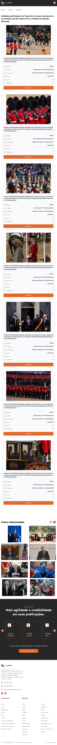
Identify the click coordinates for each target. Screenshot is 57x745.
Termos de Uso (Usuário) (7, 726)
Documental (44, 726)
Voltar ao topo (50, 742)
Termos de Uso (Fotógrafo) (8, 723)
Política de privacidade (7, 720)
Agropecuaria (44, 720)
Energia (43, 731)
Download (28, 87)
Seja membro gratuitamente (29, 651)
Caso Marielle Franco (46, 723)
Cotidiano (24, 712)
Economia (24, 729)
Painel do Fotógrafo (6, 729)
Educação (24, 731)
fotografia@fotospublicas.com (11, 689)
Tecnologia (43, 707)
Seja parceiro (4, 709)
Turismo (43, 704)
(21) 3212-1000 (6, 682)
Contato (3, 718)
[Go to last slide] (2, 630)
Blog (2, 715)
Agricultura (24, 734)
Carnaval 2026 (44, 718)
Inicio (2, 704)
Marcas (3, 712)
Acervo (3, 10)
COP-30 (43, 709)
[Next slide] (54, 630)
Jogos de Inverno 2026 (46, 729)
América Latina (26, 723)
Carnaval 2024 (44, 712)
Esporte (24, 709)
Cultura (24, 720)
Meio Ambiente (26, 726)
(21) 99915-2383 (7, 686)
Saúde (23, 715)
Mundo (10, 10)
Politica (24, 704)
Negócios (43, 715)
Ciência (24, 718)
